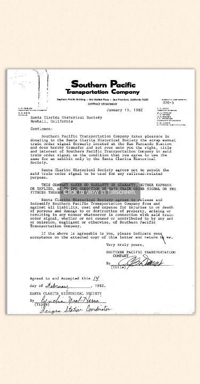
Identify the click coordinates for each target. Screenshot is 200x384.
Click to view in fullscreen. (100, 192)
